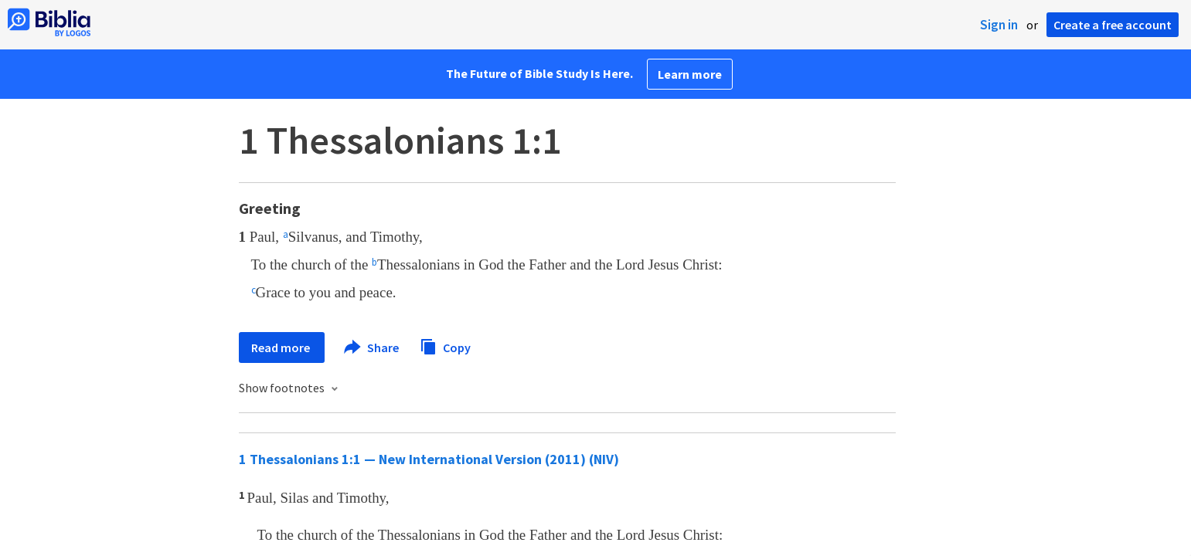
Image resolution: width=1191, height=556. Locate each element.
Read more (281, 347)
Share (372, 347)
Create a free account (1112, 24)
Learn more (690, 74)
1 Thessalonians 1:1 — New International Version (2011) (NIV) (429, 459)
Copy (445, 345)
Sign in (999, 24)
